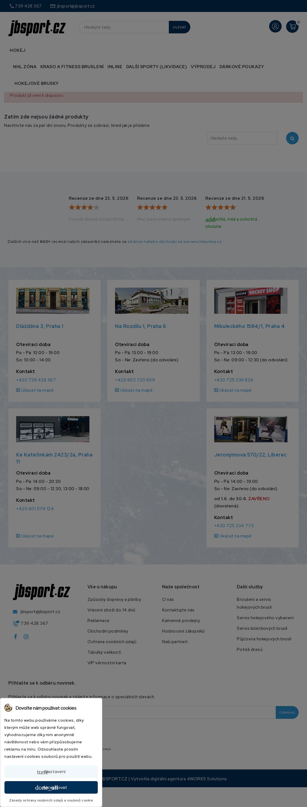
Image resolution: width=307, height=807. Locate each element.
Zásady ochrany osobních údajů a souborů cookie (51, 800)
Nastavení (51, 772)
